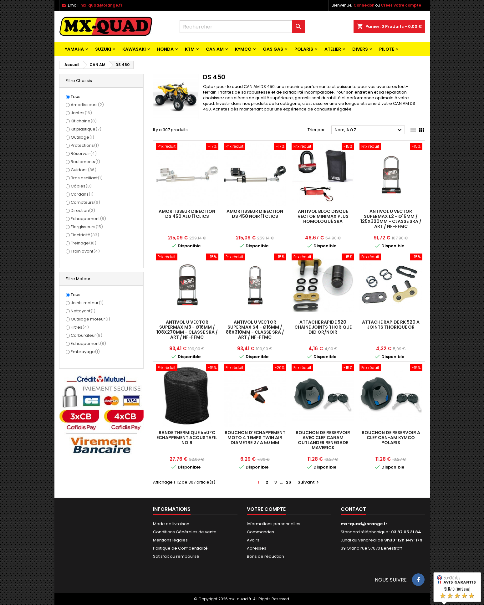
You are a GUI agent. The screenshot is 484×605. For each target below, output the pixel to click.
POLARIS (303, 49)
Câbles (81, 186)
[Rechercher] (242, 26)
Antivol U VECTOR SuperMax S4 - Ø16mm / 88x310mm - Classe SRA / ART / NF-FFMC (255, 329)
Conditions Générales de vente (185, 532)
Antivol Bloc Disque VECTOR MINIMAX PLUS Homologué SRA (323, 216)
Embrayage (85, 352)
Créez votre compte (401, 5)
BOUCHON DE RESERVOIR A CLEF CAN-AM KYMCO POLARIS (391, 437)
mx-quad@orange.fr (101, 5)
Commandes (260, 532)
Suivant (309, 482)
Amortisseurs (87, 105)
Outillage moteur (90, 319)
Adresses (256, 548)
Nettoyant (83, 311)
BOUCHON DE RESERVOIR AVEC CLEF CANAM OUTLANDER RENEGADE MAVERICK (323, 440)
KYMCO (243, 49)
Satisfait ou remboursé (176, 556)
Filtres (80, 327)
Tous (75, 97)
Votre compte (266, 509)
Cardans (82, 194)
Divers (360, 49)
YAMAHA (74, 49)
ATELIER (332, 49)
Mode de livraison (171, 524)
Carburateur (86, 335)
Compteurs (85, 202)
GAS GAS (273, 49)
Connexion (364, 5)
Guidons (83, 170)
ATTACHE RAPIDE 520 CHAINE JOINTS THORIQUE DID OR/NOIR (323, 327)
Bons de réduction (265, 556)
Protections (85, 145)
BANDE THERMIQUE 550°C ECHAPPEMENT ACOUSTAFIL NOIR (186, 437)
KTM (190, 49)
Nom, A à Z (369, 130)
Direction (83, 210)
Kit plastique (86, 129)
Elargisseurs (87, 227)
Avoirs (253, 540)
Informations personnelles (273, 524)
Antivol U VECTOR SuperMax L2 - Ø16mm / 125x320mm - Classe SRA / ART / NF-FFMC (390, 218)
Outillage (82, 137)
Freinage (83, 243)
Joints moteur (87, 303)
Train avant (85, 251)
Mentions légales (170, 540)
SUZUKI (103, 49)
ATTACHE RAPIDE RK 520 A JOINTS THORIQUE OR (391, 324)
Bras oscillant (87, 178)
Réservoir (84, 153)
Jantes (81, 113)
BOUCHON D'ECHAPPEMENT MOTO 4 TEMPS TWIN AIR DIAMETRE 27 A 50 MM (255, 437)
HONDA (165, 49)
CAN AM (215, 49)
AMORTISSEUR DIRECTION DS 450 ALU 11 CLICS (187, 213)
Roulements (85, 162)
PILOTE (386, 49)
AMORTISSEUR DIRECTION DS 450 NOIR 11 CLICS (255, 213)
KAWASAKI (134, 49)
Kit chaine (84, 121)
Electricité (85, 235)
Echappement (88, 219)
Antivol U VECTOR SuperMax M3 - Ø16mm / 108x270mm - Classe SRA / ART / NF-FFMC (187, 329)
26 (288, 482)
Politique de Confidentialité (180, 548)
